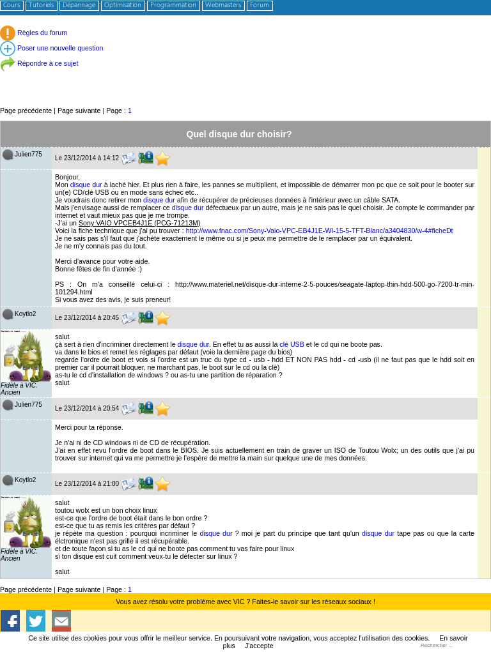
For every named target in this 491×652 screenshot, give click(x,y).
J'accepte (259, 645)
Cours (11, 5)
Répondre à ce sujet (39, 63)
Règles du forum (33, 32)
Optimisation (122, 5)
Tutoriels (41, 5)
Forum (259, 5)
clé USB (291, 344)
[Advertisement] (245, 76)
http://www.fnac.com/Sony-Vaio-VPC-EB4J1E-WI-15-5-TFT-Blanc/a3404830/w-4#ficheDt (319, 230)
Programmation (173, 5)
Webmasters (223, 5)
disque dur (86, 184)
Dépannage (79, 5)
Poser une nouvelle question (51, 48)
